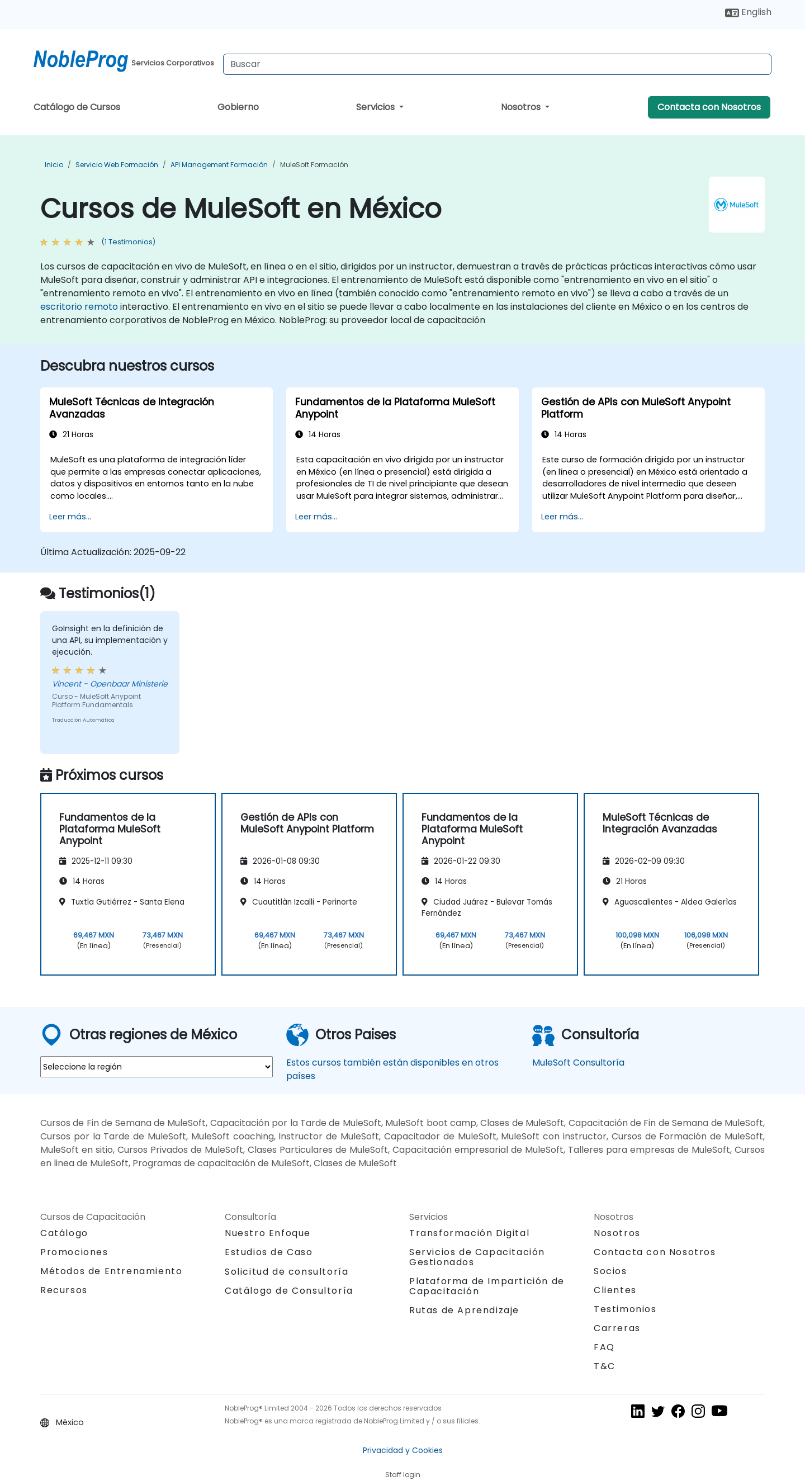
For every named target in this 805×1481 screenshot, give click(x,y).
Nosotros (522, 107)
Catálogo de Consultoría (289, 1290)
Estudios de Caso (269, 1252)
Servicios (376, 107)
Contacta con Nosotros (709, 107)
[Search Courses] (497, 64)
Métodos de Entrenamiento (111, 1271)
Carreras (617, 1328)
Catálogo (64, 1233)
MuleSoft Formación (314, 164)
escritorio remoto (79, 306)
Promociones (74, 1252)
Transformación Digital (469, 1233)
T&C (604, 1366)
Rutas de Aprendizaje (464, 1310)
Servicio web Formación (116, 164)
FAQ (604, 1347)
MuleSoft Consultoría (578, 1062)
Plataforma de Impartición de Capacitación (487, 1286)
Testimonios (625, 1309)
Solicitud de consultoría (286, 1272)
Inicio (54, 164)
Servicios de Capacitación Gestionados (477, 1257)
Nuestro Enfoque (268, 1233)
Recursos (64, 1290)
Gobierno (238, 107)
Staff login (402, 1474)
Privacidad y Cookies (403, 1450)
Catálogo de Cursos (77, 107)
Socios (610, 1271)
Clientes (615, 1290)
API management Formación (219, 164)
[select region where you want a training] (156, 1066)
